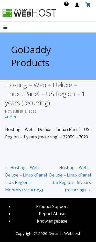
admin (10, 117)
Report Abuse (52, 213)
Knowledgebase (52, 221)
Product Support (52, 206)
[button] (10, 27)
